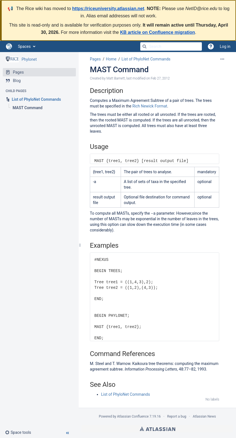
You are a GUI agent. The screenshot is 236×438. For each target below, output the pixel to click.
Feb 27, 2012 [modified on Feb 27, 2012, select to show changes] (160, 78)
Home (111, 59)
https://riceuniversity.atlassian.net (108, 8)
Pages (95, 59)
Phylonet (29, 59)
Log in (225, 46)
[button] (20, 432)
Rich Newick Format (149, 106)
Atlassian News (204, 416)
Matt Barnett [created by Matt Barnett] (115, 78)
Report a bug (176, 416)
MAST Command (119, 69)
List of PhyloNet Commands (145, 59)
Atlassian (157, 428)
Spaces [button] (24, 46)
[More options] (222, 59)
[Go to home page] (9, 46)
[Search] (144, 46)
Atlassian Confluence (133, 416)
